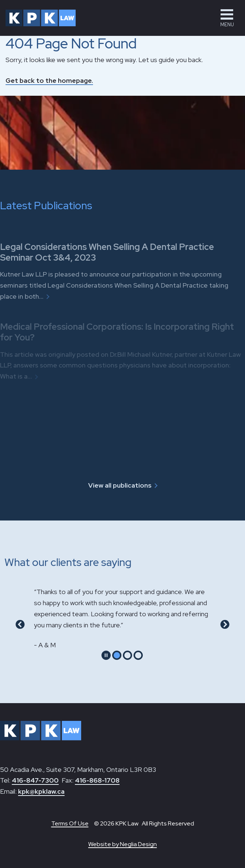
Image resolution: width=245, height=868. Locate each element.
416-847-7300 (35, 780)
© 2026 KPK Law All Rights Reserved (144, 823)
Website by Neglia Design (122, 844)
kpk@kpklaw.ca (41, 791)
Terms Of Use (70, 823)
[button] (226, 18)
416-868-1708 (97, 780)
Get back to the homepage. (49, 80)
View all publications (120, 485)
